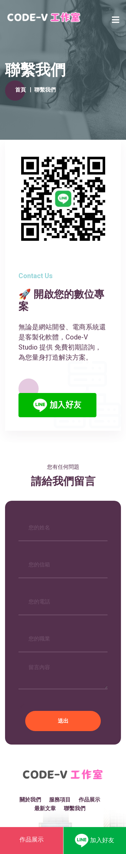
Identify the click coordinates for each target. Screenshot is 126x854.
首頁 (20, 90)
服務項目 (60, 799)
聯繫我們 (74, 808)
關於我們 (30, 799)
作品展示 (89, 799)
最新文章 (45, 808)
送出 (63, 721)
